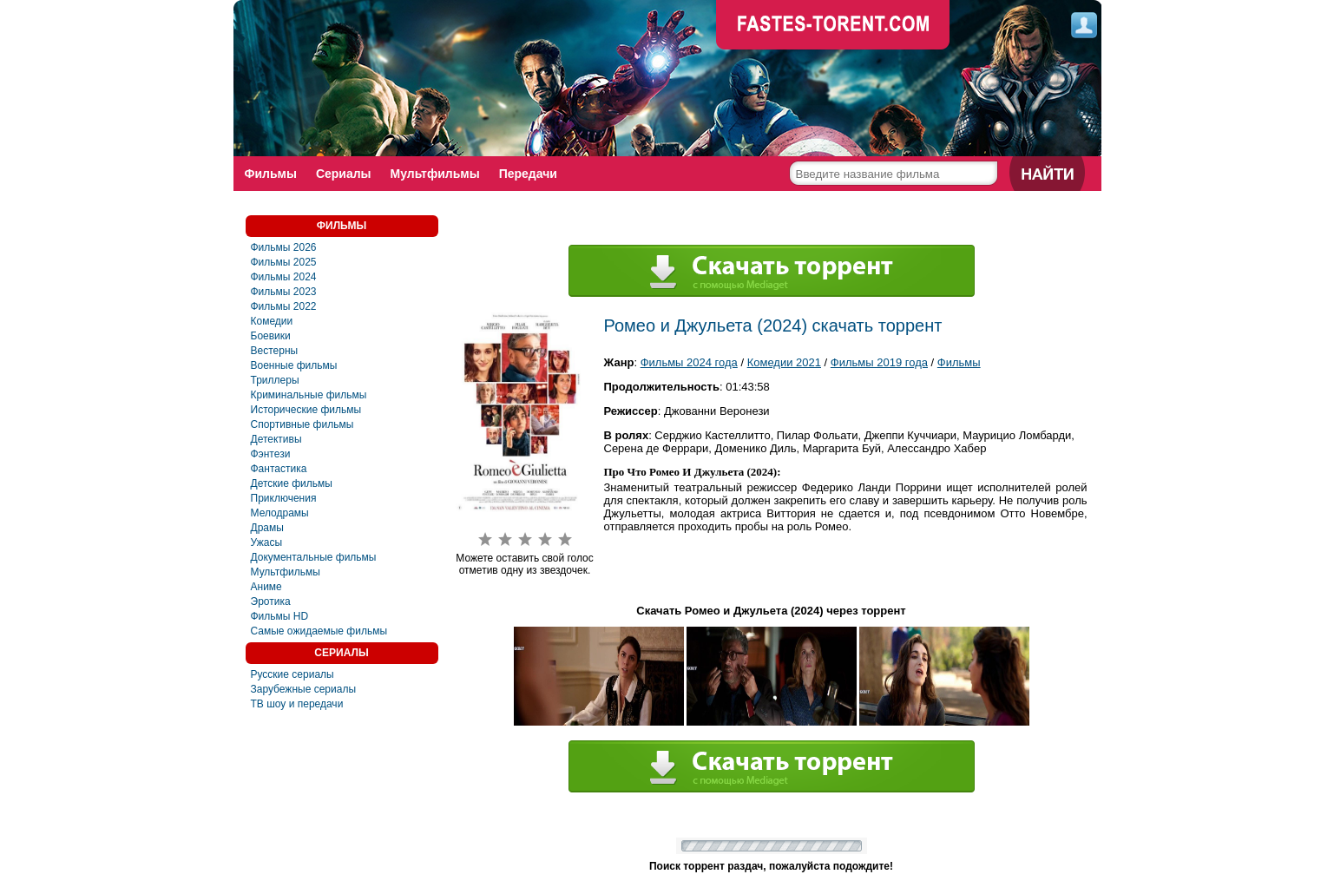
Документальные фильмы (314, 557)
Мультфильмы (435, 174)
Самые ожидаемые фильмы (319, 631)
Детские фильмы (291, 483)
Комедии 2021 (784, 362)
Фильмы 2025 (284, 262)
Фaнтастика (279, 469)
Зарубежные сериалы (304, 689)
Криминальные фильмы (309, 395)
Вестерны (275, 351)
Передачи (528, 174)
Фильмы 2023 (284, 292)
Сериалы (343, 174)
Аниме (266, 587)
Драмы (267, 528)
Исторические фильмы (306, 410)
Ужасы (267, 542)
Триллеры (275, 380)
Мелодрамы (280, 513)
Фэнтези (271, 454)
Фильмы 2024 (284, 277)
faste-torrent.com (833, 26)
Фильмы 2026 (284, 247)
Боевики (271, 336)
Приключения (284, 498)
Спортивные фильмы (302, 424)
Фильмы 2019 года (879, 362)
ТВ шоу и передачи (297, 704)
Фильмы (271, 174)
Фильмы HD (280, 616)
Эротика (271, 601)
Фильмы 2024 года (689, 362)
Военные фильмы (294, 365)
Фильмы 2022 (284, 306)
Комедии (272, 321)
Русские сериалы (292, 674)
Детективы (276, 439)
